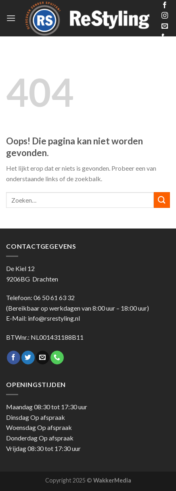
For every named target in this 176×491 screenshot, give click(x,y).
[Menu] (11, 18)
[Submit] (162, 200)
